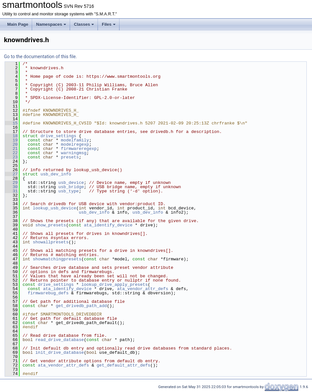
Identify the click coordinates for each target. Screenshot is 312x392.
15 (11, 123)
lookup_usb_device (54, 208)
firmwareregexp (79, 149)
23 (11, 157)
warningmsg (73, 153)
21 (11, 149)
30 (11, 187)
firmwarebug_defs (48, 293)
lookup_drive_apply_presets (114, 284)
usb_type (68, 191)
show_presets (50, 225)
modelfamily (75, 140)
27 (11, 174)
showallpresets (50, 242)
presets (70, 157)
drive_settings (58, 136)
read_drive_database (59, 340)
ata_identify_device (108, 225)
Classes (84, 24)
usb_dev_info (56, 174)
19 (11, 140)
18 (11, 136)
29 (11, 183)
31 (11, 191)
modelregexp (75, 144)
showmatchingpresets (57, 259)
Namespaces (51, 24)
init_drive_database (59, 352)
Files (109, 24)
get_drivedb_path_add (81, 306)
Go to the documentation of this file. (40, 56)
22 (11, 153)
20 (11, 144)
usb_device (71, 183)
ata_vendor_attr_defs (142, 289)
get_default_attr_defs (123, 365)
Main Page (17, 24)
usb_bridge (71, 187)
